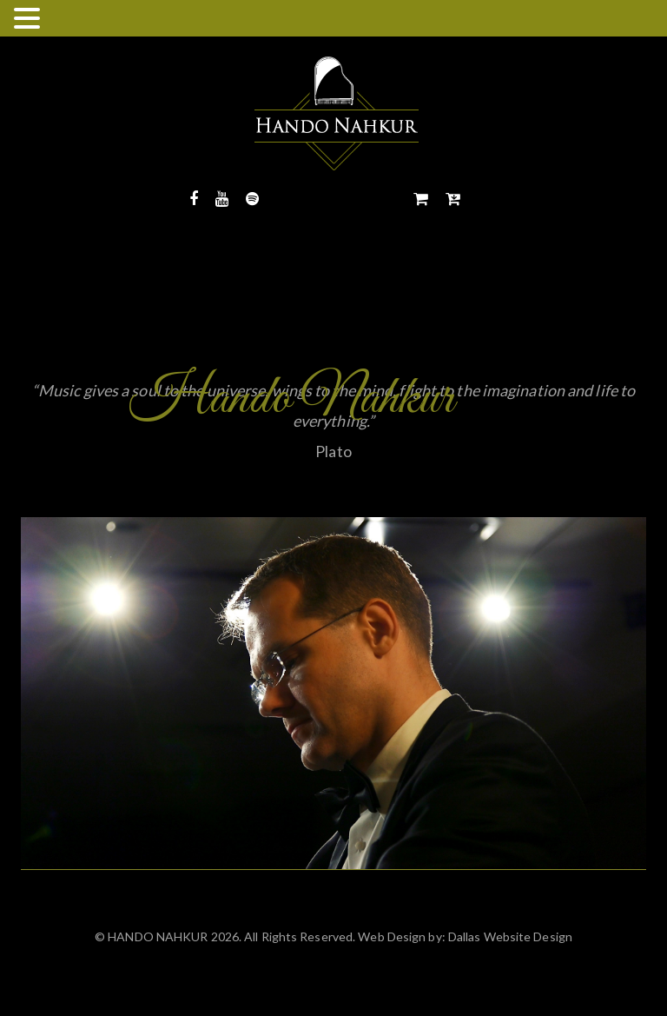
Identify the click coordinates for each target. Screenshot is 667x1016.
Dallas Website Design (509, 936)
